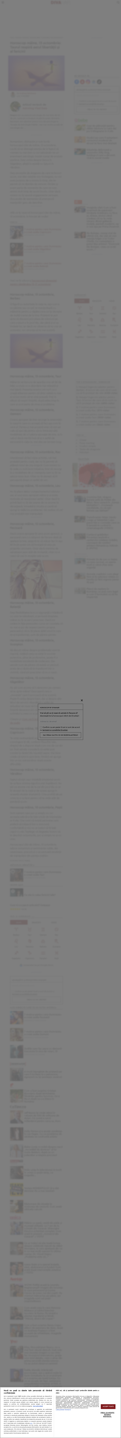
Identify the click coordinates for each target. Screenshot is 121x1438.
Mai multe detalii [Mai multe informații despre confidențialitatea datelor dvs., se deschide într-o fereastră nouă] (38, 1406)
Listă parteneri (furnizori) (63, 1409)
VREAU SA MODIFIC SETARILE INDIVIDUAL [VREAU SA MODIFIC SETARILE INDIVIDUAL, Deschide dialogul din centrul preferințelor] (107, 1414)
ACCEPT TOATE (108, 1406)
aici (31, 1423)
